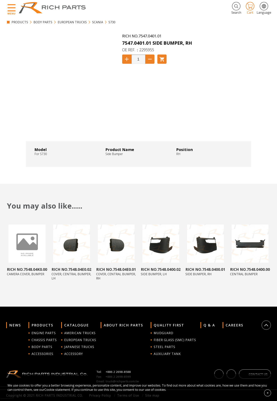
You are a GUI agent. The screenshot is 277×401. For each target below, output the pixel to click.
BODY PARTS (42, 22)
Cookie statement (57, 390)
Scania (97, 22)
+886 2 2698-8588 (118, 372)
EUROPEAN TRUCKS (72, 22)
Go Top (266, 325)
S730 (111, 22)
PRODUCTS (20, 22)
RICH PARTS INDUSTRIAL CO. (54, 7)
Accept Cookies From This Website (267, 392)
